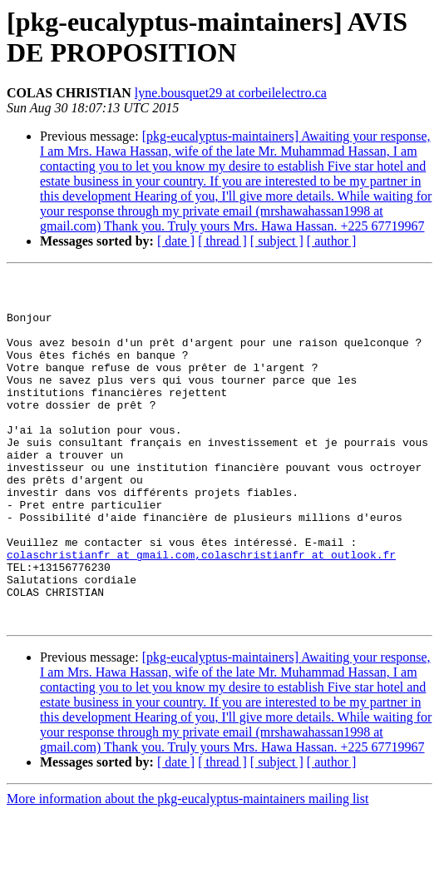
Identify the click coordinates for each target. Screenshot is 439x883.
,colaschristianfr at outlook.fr (295, 611)
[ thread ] (222, 241)
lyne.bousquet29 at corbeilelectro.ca (231, 93)
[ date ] (176, 241)
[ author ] (332, 241)
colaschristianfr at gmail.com (101, 611)
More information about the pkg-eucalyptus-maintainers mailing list (187, 868)
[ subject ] (276, 241)
